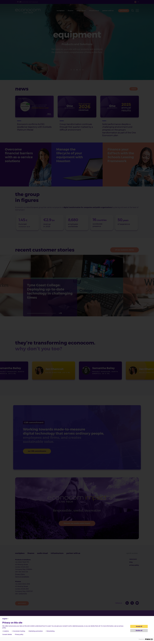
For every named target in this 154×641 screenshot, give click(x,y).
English (5, 619)
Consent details (7, 634)
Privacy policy (19, 634)
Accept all (139, 626)
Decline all (139, 630)
